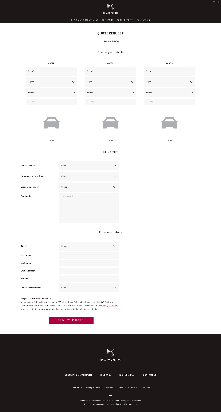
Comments (26, 196)
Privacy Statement (109, 306)
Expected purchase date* (32, 176)
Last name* (26, 263)
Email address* (28, 271)
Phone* (24, 278)
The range (105, 375)
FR (214, 2)
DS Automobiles (130, 404)
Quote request (127, 375)
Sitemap (109, 387)
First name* (26, 255)
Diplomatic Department (78, 375)
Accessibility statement (127, 387)
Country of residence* (31, 288)
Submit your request (71, 320)
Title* (24, 246)
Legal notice (77, 387)
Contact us (150, 375)
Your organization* (30, 187)
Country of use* (28, 166)
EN (218, 2)
